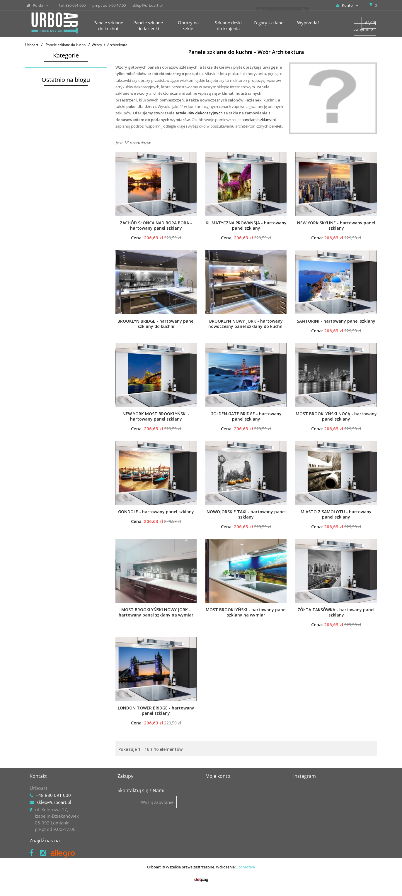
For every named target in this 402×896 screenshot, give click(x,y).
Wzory (36, 97)
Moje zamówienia (223, 788)
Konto (347, 5)
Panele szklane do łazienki (53, 178)
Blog (122, 802)
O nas (123, 788)
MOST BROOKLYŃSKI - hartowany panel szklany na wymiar (246, 612)
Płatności (126, 816)
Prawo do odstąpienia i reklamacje (152, 838)
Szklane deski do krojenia (53, 198)
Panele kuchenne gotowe (55, 81)
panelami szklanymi (258, 119)
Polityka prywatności (138, 831)
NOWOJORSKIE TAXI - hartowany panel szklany (246, 514)
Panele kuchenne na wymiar (58, 89)
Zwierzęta (43, 128)
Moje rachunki (219, 795)
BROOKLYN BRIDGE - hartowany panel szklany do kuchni (156, 324)
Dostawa (126, 809)
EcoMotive (245, 880)
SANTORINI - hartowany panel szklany (336, 321)
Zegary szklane (42, 208)
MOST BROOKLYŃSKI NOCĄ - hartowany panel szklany (336, 416)
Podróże (41, 136)
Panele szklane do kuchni (53, 72)
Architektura (46, 151)
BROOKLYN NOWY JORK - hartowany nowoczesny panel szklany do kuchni (246, 324)
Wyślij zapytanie (365, 26)
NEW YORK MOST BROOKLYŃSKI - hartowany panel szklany (156, 416)
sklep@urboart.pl (54, 802)
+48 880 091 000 (53, 795)
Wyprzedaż (39, 227)
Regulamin (128, 824)
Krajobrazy (44, 120)
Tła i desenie (46, 159)
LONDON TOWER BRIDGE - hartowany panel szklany (156, 710)
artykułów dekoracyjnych (199, 113)
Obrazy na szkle (43, 188)
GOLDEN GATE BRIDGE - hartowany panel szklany (246, 416)
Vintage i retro (47, 167)
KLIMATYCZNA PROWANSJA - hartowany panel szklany (246, 225)
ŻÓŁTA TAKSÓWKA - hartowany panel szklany (336, 612)
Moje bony (216, 816)
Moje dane (216, 809)
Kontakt (125, 795)
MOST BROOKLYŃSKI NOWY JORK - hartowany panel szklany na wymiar (156, 612)
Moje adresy (217, 802)
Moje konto (217, 776)
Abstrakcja (43, 144)
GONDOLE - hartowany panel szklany (156, 511)
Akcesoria (37, 217)
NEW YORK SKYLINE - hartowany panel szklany (336, 225)
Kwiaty (40, 113)
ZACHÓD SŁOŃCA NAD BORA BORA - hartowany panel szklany (156, 225)
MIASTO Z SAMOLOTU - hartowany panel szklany (336, 514)
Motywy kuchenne (51, 105)
